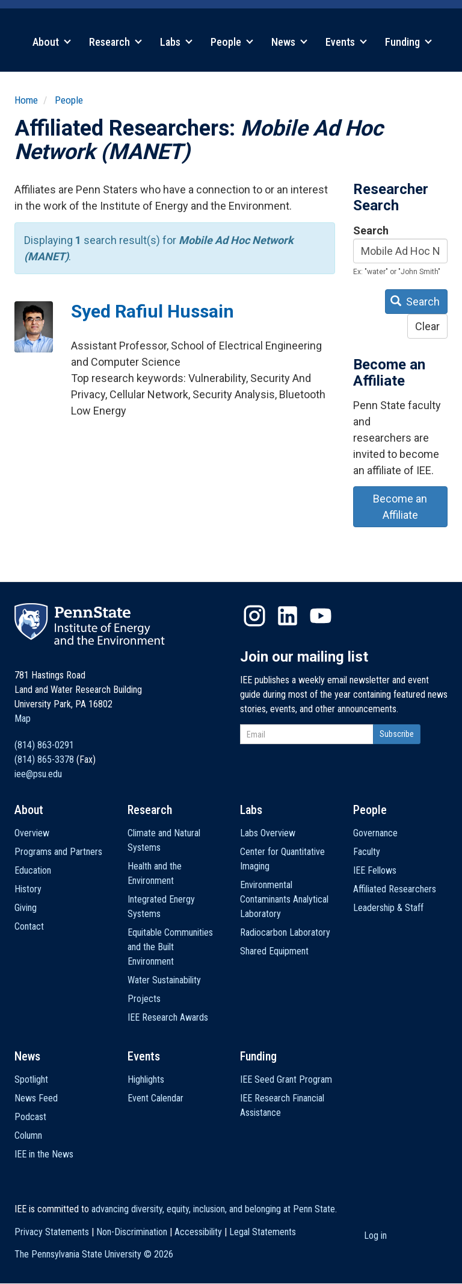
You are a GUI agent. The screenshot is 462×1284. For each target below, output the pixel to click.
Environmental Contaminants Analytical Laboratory (284, 899)
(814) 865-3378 (44, 759)
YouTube (320, 615)
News (289, 42)
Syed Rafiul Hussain (152, 311)
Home (26, 100)
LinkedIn (287, 615)
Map (22, 718)
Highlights (146, 1079)
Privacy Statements (51, 1232)
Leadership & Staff (388, 907)
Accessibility (198, 1232)
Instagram (254, 615)
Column (28, 1135)
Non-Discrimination (131, 1232)
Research (115, 42)
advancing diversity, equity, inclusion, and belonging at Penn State (213, 1209)
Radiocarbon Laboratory (285, 932)
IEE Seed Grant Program (286, 1079)
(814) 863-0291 (44, 745)
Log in (375, 1235)
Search (371, 230)
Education (32, 870)
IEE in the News (43, 1154)
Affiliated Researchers (394, 889)
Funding (408, 42)
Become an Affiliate (400, 506)
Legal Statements (262, 1232)
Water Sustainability (164, 980)
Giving (25, 907)
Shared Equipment (274, 951)
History (28, 889)
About (51, 42)
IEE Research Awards (168, 1017)
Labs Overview (267, 833)
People (232, 42)
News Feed (36, 1098)
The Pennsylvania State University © (93, 1254)
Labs (176, 42)
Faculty (366, 851)
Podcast (30, 1117)
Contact (29, 926)
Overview (31, 833)
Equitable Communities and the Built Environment (170, 947)
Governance (375, 833)
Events (346, 42)
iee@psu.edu (38, 774)
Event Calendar (155, 1098)
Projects (144, 998)
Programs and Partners (58, 851)
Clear (427, 326)
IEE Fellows (374, 870)
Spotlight (31, 1079)
